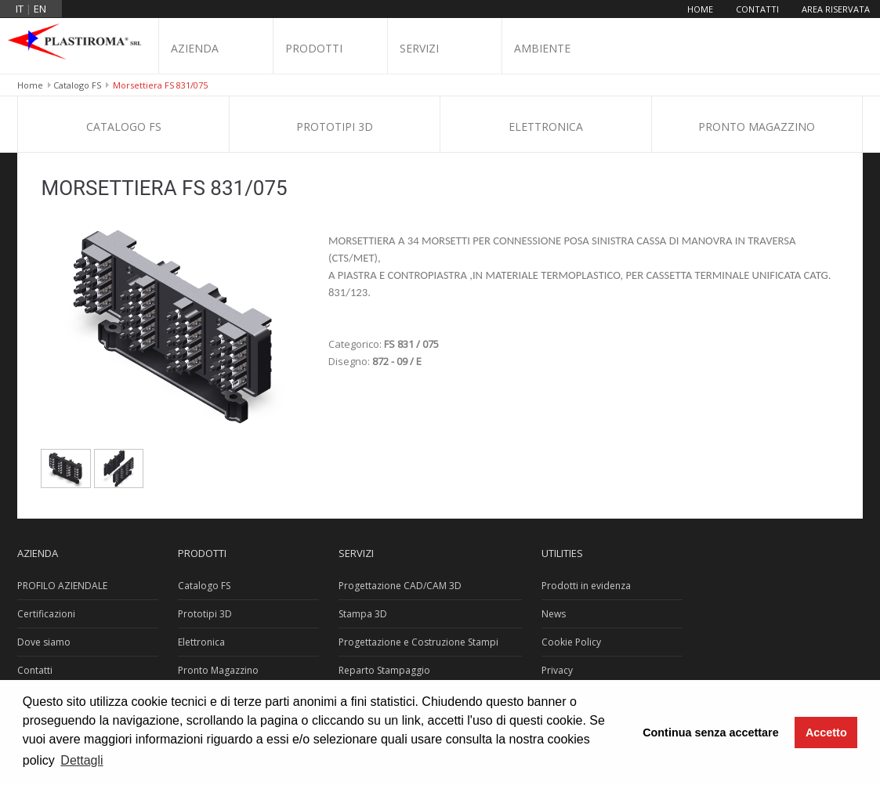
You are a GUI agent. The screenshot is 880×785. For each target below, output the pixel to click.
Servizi (419, 48)
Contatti (757, 9)
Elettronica (546, 126)
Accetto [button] (826, 732)
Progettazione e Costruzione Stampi (418, 642)
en (40, 9)
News (553, 613)
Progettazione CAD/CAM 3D (400, 585)
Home (700, 9)
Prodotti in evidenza (586, 585)
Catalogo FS (77, 85)
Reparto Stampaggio (384, 670)
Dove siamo (44, 642)
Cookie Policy (571, 642)
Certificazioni (46, 613)
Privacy (557, 670)
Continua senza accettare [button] (711, 732)
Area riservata (836, 9)
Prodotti (313, 48)
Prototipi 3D (334, 126)
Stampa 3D (363, 613)
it (20, 9)
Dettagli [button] (81, 760)
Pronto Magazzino (756, 126)
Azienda (195, 48)
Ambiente (542, 48)
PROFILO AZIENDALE (62, 585)
